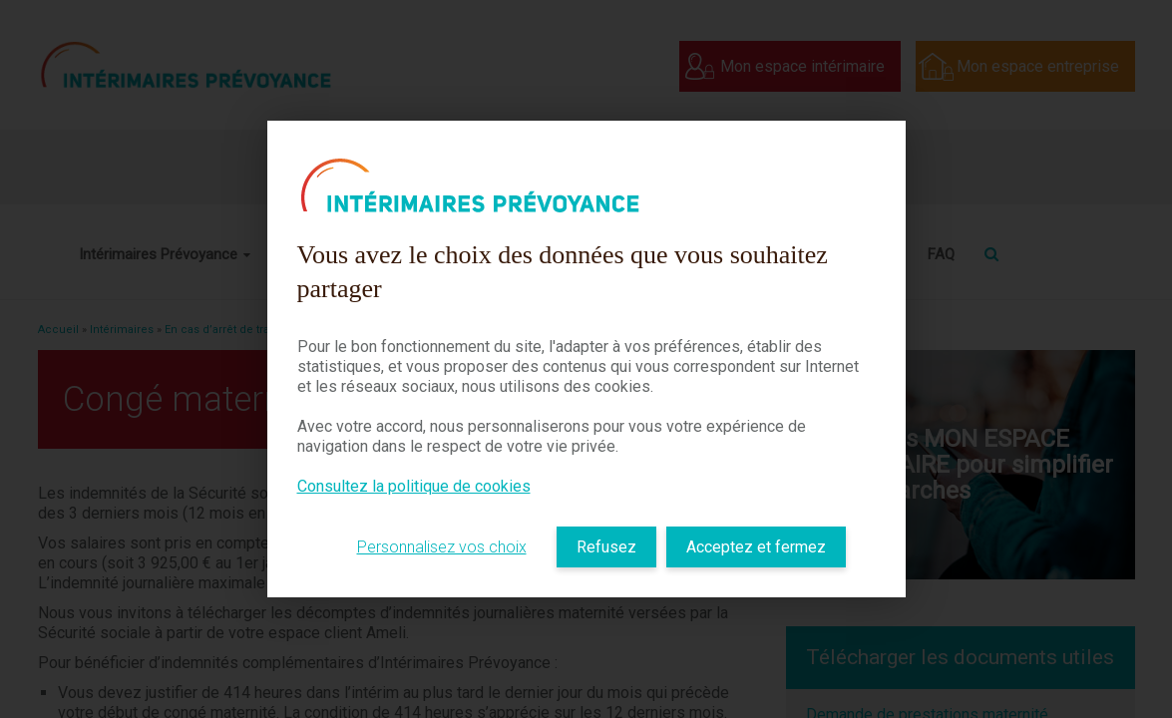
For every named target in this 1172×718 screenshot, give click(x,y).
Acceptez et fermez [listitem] (756, 547)
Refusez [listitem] (606, 547)
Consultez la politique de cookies (414, 486)
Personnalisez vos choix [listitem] (442, 547)
